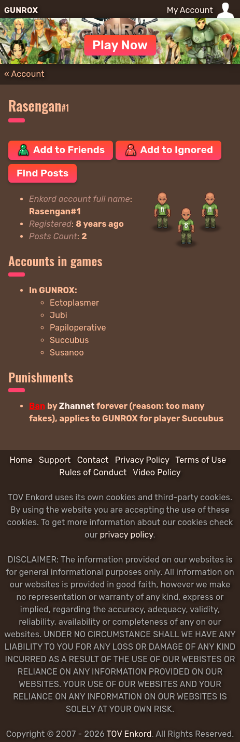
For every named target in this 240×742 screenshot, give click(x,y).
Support (54, 460)
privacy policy (126, 535)
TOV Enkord (128, 734)
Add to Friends (61, 150)
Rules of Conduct (92, 472)
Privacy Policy (142, 460)
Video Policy (156, 472)
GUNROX (21, 10)
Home (20, 460)
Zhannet (77, 406)
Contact (93, 460)
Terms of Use (200, 460)
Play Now (120, 45)
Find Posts (42, 173)
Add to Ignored (169, 150)
